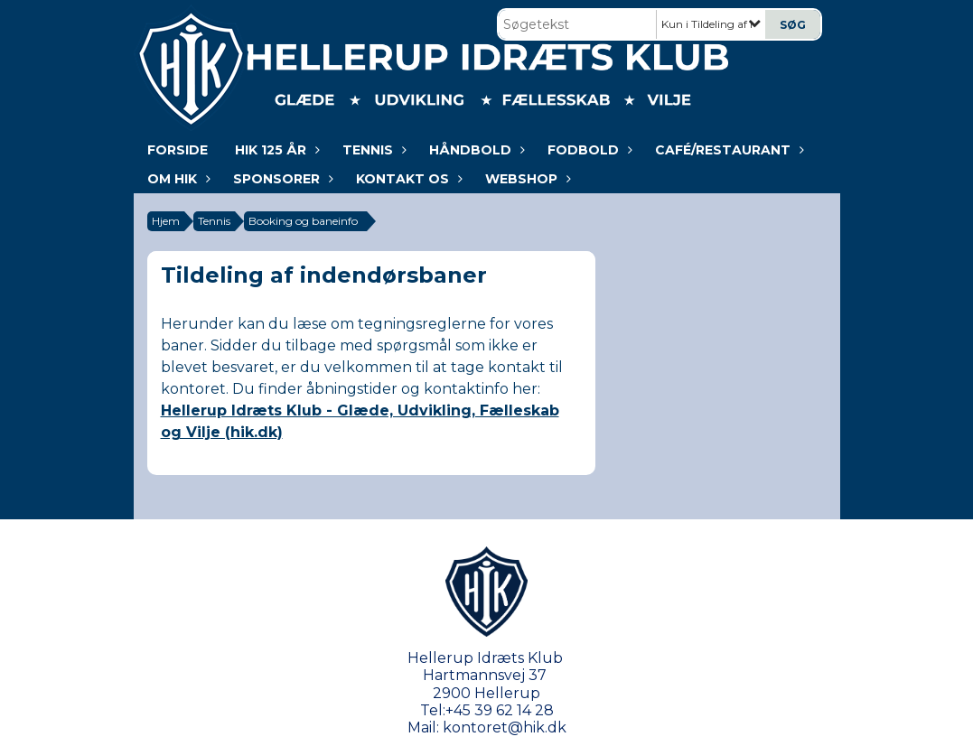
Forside (177, 150)
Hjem (166, 221)
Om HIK (176, 179)
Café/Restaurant (727, 150)
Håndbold (474, 150)
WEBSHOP (525, 179)
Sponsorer (281, 179)
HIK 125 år (275, 150)
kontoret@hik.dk (504, 727)
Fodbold (587, 150)
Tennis (372, 150)
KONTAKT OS (407, 179)
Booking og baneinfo (303, 221)
